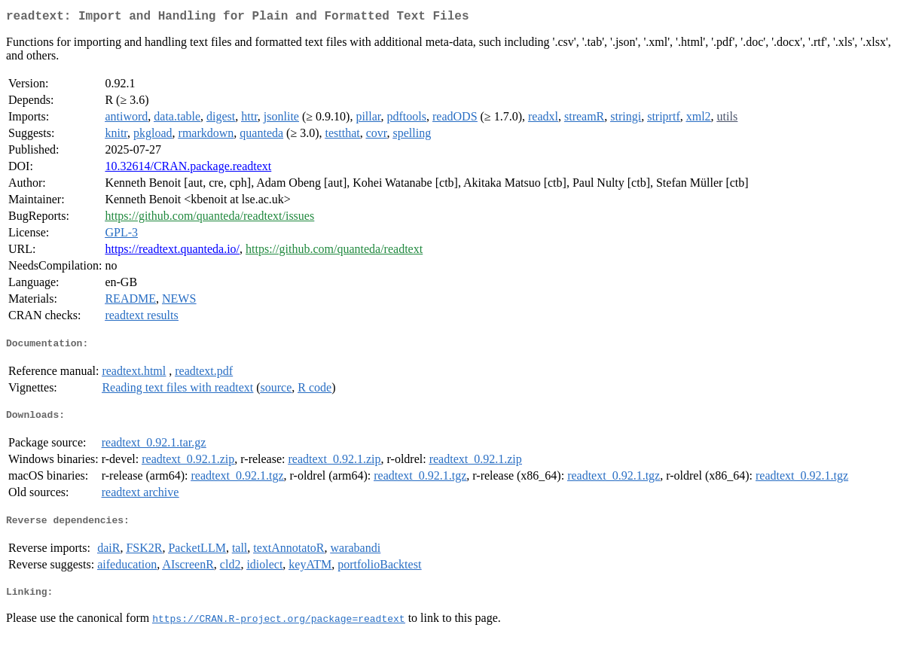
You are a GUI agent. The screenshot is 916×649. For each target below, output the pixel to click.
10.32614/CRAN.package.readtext (188, 169)
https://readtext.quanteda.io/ (172, 251)
